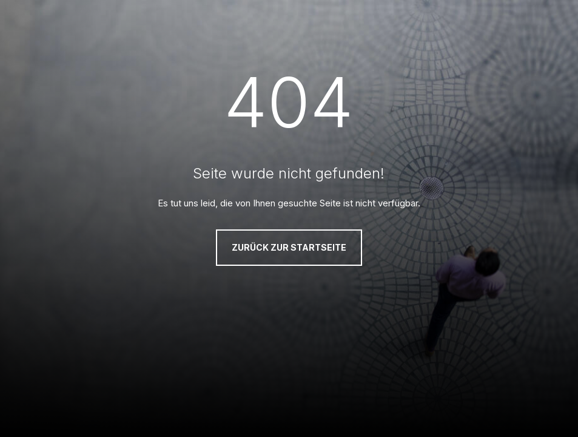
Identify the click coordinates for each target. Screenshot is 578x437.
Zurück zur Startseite (289, 247)
